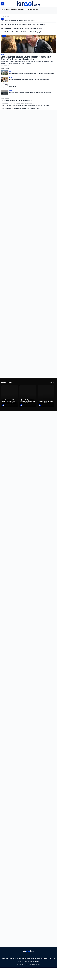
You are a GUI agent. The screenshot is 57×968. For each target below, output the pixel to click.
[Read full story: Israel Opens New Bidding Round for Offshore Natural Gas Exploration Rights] (28, 92)
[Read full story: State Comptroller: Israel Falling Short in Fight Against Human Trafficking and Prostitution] (28, 44)
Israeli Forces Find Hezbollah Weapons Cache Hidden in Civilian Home (20, 9)
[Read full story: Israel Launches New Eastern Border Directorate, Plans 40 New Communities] (28, 72)
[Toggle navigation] (2, 3)
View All (53, 382)
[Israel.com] (28, 951)
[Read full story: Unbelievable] (28, 85)
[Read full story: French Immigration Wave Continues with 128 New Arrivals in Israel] (28, 79)
